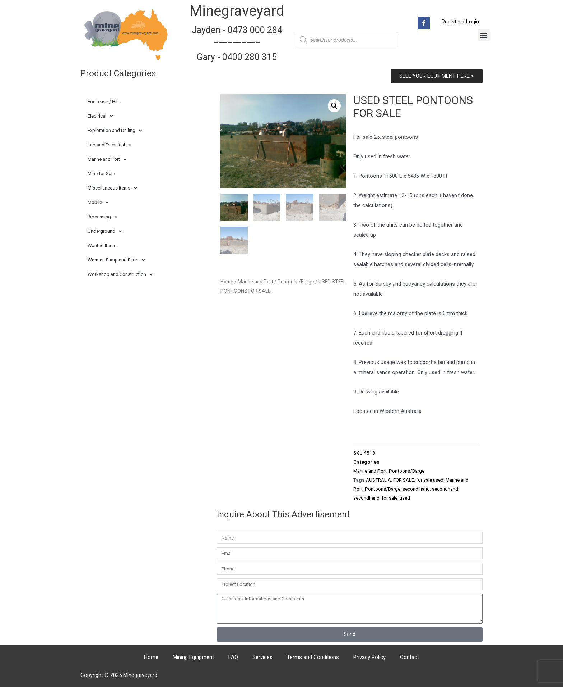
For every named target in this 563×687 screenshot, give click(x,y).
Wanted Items (102, 245)
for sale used (429, 480)
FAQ (233, 657)
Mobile (98, 203)
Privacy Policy (369, 657)
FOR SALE (403, 480)
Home (226, 282)
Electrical (100, 116)
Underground (105, 231)
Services (262, 657)
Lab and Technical (109, 145)
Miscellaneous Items (112, 188)
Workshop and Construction (120, 275)
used (405, 498)
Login (472, 21)
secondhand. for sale (375, 498)
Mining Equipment (193, 657)
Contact (409, 657)
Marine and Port (107, 159)
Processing (102, 217)
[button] (484, 35)
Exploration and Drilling (115, 131)
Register (451, 21)
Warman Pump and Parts (116, 260)
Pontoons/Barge (296, 282)
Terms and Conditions (313, 657)
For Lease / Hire (104, 101)
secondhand (445, 489)
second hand (416, 489)
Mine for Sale (101, 173)
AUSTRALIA (378, 480)
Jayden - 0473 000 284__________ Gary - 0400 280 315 (237, 43)
